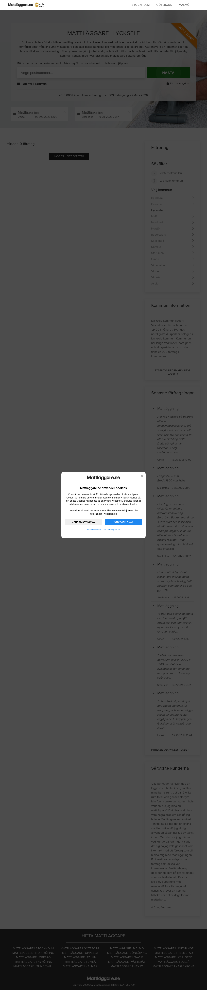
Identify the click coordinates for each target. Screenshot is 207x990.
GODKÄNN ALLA (123, 522)
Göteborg (164, 5)
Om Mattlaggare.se (111, 530)
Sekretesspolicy (94, 530)
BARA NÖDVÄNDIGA (83, 522)
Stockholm (141, 5)
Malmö (184, 5)
